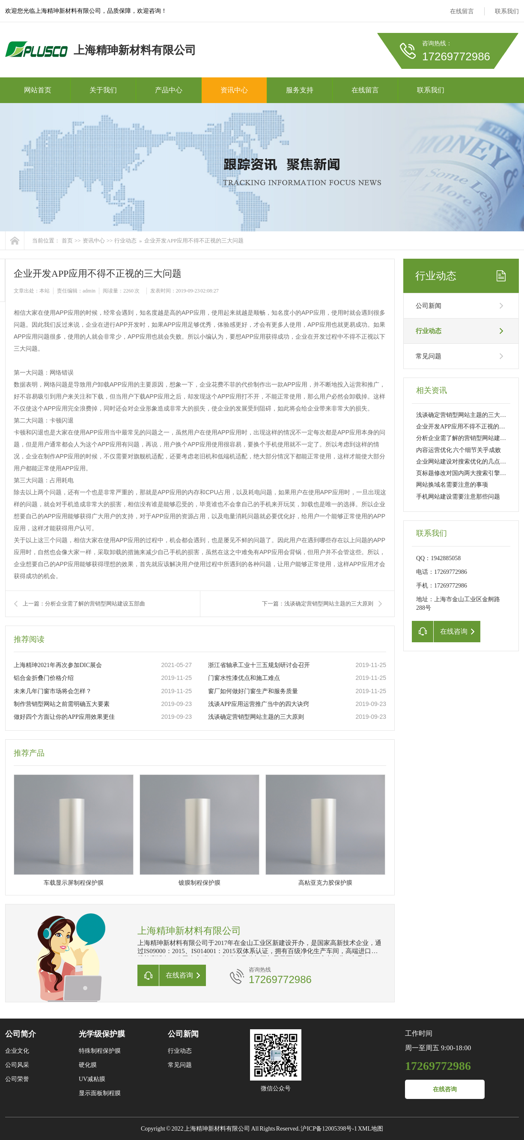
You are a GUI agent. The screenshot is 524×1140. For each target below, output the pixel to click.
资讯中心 (234, 90)
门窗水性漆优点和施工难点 (244, 678)
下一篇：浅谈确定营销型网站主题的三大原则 (317, 603)
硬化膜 (88, 1065)
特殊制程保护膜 (100, 1051)
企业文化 (17, 1051)
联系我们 (507, 11)
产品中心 (168, 90)
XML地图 (370, 1128)
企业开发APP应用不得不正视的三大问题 (194, 240)
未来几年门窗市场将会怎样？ (53, 691)
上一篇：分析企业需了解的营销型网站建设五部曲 (84, 603)
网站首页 (37, 90)
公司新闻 (428, 305)
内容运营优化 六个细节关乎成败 (458, 450)
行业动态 (125, 240)
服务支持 (299, 90)
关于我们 (103, 90)
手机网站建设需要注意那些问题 (458, 496)
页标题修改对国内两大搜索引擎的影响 (467, 473)
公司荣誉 (17, 1079)
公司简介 (20, 1034)
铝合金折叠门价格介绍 (44, 678)
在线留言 (462, 11)
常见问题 (428, 356)
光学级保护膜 (102, 1034)
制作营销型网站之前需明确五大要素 (62, 704)
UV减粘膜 (92, 1079)
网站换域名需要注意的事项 (452, 484)
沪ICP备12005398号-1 (329, 1128)
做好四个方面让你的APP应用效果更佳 (64, 717)
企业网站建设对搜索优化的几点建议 (464, 461)
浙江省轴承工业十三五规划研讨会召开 (259, 665)
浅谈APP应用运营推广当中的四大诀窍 (258, 704)
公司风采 (17, 1065)
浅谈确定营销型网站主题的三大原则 (256, 717)
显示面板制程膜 (100, 1093)
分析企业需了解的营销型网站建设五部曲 (470, 438)
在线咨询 (445, 1089)
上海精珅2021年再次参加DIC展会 (58, 665)
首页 (67, 240)
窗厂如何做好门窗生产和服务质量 (253, 691)
